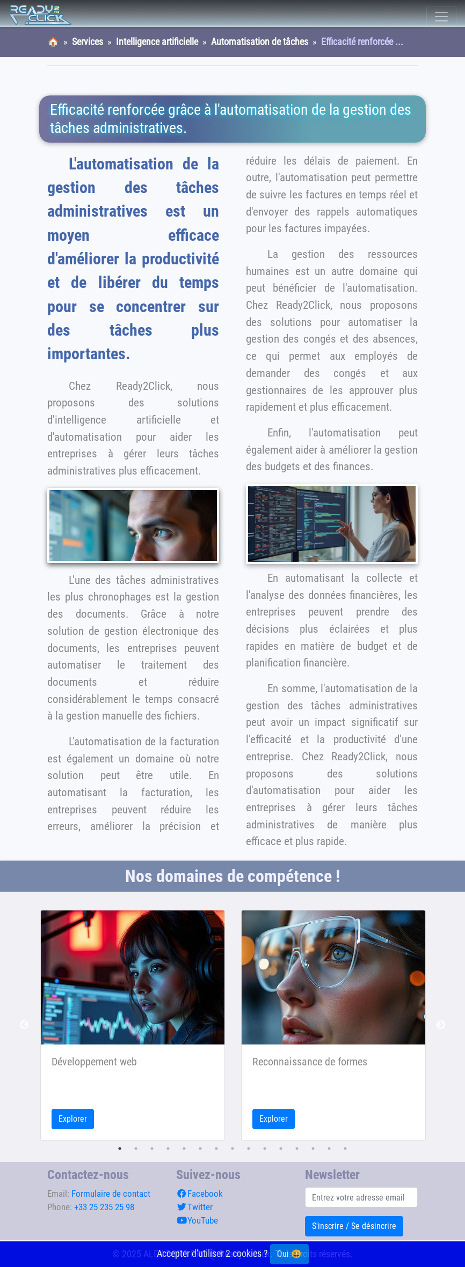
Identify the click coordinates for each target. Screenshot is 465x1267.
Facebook (199, 1193)
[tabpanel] (132, 1025)
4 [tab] (168, 1148)
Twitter (194, 1207)
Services (87, 41)
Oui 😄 (289, 1254)
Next (440, 1025)
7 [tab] (216, 1148)
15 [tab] (345, 1148)
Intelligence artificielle (157, 41)
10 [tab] (264, 1148)
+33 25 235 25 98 (104, 1207)
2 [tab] (135, 1148)
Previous (24, 1025)
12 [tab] (297, 1148)
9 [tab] (248, 1148)
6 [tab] (200, 1148)
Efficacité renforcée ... (362, 41)
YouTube (197, 1220)
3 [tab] (152, 1148)
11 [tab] (280, 1148)
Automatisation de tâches (259, 41)
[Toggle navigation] (441, 16)
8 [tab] (232, 1148)
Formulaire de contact (110, 1193)
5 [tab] (184, 1148)
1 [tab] (119, 1148)
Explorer (73, 1119)
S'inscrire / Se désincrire (354, 1226)
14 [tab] (329, 1148)
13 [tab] (313, 1148)
